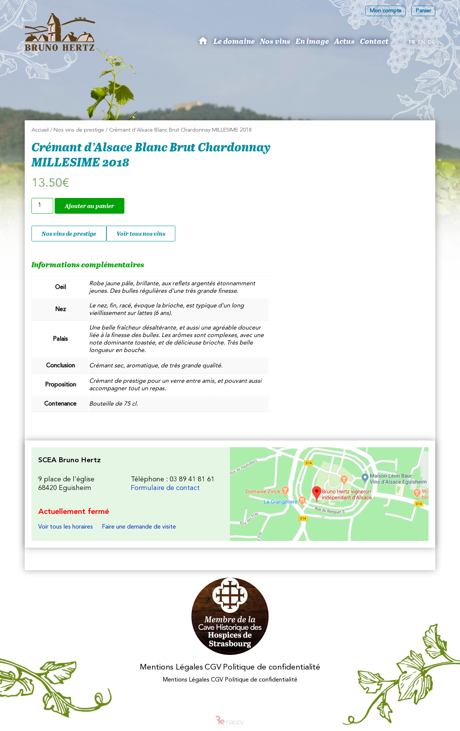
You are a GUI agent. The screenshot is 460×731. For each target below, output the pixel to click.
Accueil (40, 130)
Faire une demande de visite (139, 527)
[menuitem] (412, 42)
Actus (344, 41)
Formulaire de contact (165, 488)
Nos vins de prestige (79, 130)
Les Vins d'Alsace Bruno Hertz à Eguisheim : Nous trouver (329, 494)
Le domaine (234, 41)
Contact (374, 41)
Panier (423, 11)
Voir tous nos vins (140, 233)
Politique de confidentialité (271, 667)
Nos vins (275, 41)
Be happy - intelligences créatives (230, 720)
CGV (213, 667)
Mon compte (385, 11)
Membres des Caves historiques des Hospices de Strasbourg (230, 616)
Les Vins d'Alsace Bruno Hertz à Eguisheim (60, 32)
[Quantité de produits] (42, 206)
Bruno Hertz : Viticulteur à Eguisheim (204, 43)
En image (312, 41)
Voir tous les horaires (65, 527)
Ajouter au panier (89, 206)
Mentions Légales (171, 667)
